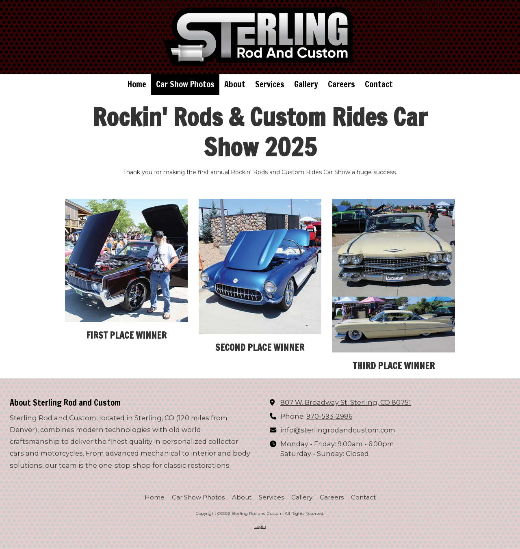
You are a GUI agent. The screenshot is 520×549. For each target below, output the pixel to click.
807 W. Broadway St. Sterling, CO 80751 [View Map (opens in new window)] (345, 402)
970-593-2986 (329, 416)
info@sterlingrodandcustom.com (337, 430)
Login (260, 526)
